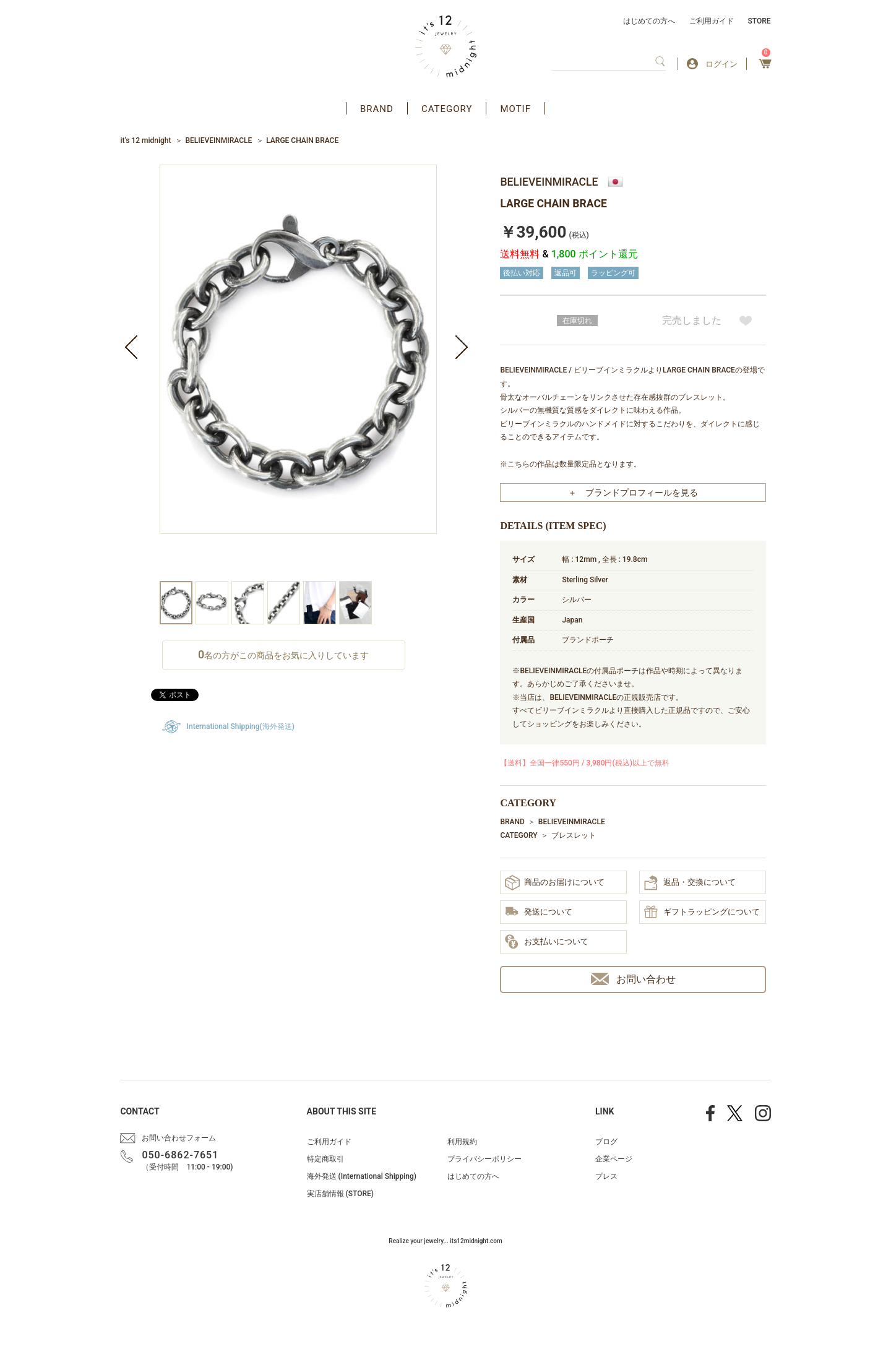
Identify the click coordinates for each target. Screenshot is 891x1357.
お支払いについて (546, 942)
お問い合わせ (633, 979)
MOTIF (515, 108)
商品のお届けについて (555, 882)
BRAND (377, 108)
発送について (538, 912)
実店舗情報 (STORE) (340, 1193)
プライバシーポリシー (484, 1159)
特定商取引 (325, 1159)
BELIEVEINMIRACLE (218, 140)
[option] (298, 373)
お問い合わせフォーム (179, 1138)
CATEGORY (447, 108)
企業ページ (613, 1159)
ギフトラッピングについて (702, 912)
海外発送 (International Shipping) (361, 1176)
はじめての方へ (649, 21)
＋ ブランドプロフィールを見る (633, 493)
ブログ (606, 1141)
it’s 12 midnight (145, 140)
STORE (759, 21)
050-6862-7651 (180, 1155)
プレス (606, 1176)
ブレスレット (573, 835)
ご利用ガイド (711, 21)
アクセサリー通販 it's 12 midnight (445, 46)
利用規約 (462, 1141)
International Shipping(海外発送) (241, 726)
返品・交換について (690, 883)
